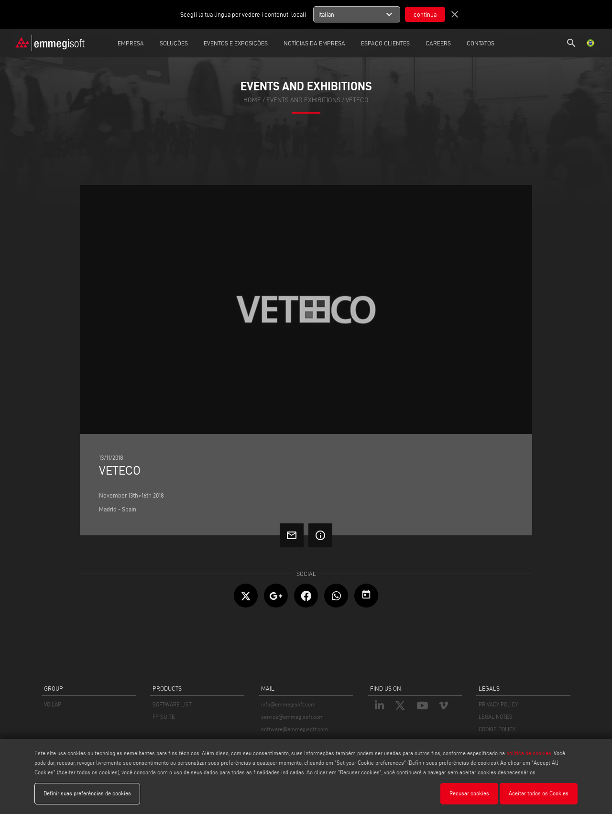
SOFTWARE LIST (172, 704)
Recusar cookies (469, 793)
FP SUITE (164, 717)
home (252, 100)
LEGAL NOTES (496, 717)
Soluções (174, 43)
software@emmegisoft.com (294, 729)
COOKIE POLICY (497, 729)
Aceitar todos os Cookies (538, 793)
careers (438, 43)
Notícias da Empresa (314, 43)
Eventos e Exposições (236, 43)
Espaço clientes (385, 43)
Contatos (480, 43)
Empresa (131, 43)
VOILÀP (52, 704)
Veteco (357, 100)
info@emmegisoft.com (288, 704)
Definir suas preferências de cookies (87, 793)
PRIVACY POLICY (498, 704)
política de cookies (528, 753)
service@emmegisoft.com (292, 717)
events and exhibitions (303, 100)
